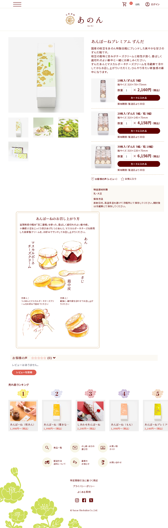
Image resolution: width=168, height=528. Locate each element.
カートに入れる (139, 97)
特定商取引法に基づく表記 (84, 480)
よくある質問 (84, 491)
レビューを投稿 (24, 372)
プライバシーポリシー (84, 486)
